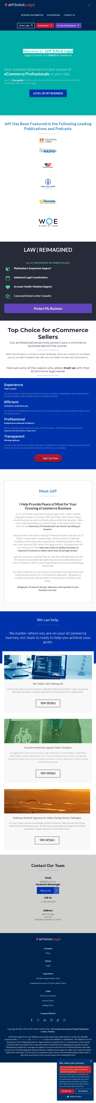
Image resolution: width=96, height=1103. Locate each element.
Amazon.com (22, 1039)
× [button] (91, 1061)
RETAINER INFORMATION (32, 15)
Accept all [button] (66, 1091)
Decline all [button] (83, 1091)
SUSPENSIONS (53, 15)
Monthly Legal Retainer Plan (48, 977)
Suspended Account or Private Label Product (48, 982)
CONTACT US (69, 15)
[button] (75, 1096)
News (48, 952)
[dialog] (75, 1080)
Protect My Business (68, 25)
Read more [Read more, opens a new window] (80, 1086)
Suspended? (45, 25)
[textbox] (48, 51)
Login (48, 965)
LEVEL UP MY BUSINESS (48, 93)
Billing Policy (48, 1005)
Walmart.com (37, 1039)
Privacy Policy (48, 1000)
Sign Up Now (47, 458)
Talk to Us (49, 889)
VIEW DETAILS (48, 703)
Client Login (26, 25)
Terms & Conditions (48, 995)
